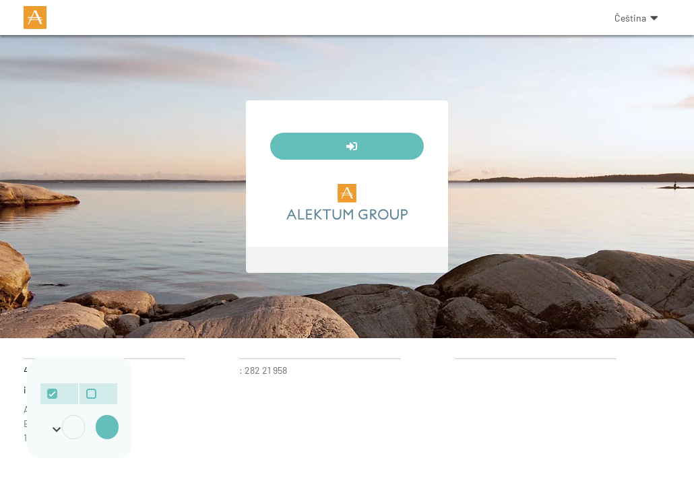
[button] (629, 17)
